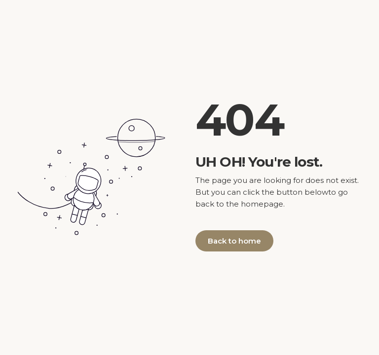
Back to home (234, 241)
